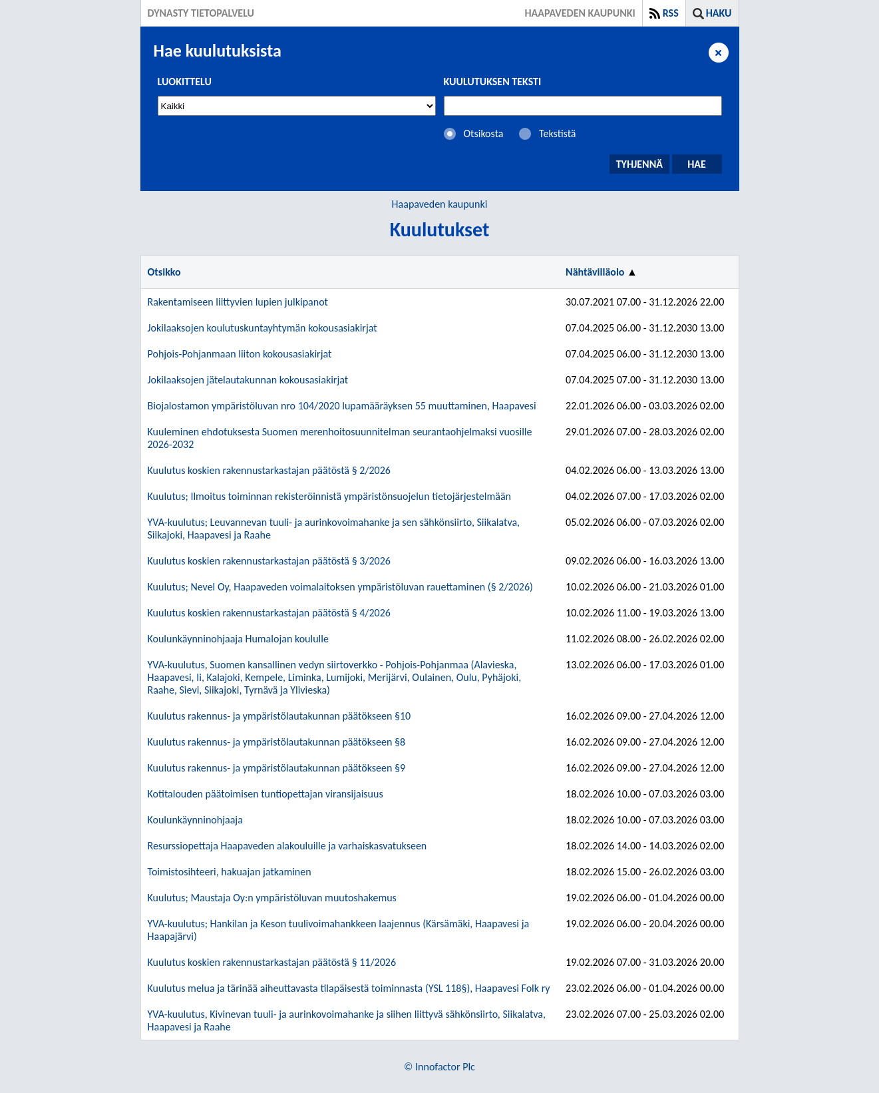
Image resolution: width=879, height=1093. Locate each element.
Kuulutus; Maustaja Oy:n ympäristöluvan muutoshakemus (272, 897)
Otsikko (164, 272)
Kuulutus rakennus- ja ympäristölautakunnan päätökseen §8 (277, 742)
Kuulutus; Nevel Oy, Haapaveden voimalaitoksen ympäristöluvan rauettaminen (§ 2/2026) (340, 586)
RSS (671, 13)
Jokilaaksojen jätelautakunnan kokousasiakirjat (248, 379)
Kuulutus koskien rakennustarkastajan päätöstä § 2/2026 (269, 470)
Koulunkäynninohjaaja (195, 819)
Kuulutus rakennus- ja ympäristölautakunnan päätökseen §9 (277, 768)
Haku (719, 13)
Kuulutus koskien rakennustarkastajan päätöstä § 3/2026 (269, 560)
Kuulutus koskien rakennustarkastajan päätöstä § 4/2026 (269, 612)
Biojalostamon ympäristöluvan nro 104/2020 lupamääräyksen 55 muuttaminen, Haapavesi (342, 405)
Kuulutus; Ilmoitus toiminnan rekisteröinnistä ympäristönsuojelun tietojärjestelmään (329, 496)
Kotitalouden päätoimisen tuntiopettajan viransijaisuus (265, 793)
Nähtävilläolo (595, 272)
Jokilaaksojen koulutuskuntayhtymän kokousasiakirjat (262, 328)
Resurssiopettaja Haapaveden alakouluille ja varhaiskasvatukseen (287, 845)
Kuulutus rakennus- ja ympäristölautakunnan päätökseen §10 (279, 716)
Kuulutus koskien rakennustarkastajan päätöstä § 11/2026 (272, 962)
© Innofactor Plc (439, 1066)
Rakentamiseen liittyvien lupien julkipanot (238, 302)
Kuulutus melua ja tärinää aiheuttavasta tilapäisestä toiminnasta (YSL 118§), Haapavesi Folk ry (349, 988)
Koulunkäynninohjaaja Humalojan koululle (238, 638)
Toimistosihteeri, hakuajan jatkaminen (229, 871)
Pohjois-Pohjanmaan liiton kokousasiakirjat (240, 353)
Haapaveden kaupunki (440, 204)
